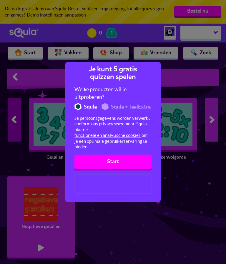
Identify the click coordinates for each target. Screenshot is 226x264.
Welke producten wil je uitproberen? (100, 93)
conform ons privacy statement (104, 123)
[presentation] (113, 184)
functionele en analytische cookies (107, 135)
